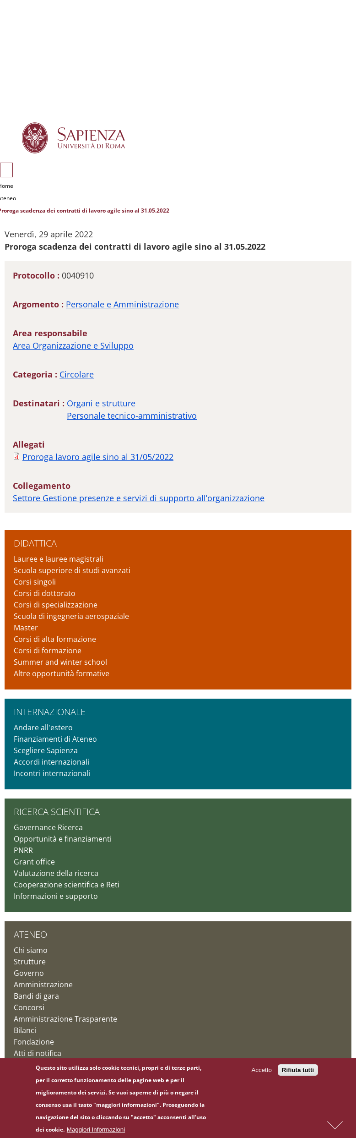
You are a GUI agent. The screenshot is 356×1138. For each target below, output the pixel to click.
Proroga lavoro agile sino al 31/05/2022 (97, 456)
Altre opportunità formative (61, 673)
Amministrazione (43, 984)
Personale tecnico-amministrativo (132, 415)
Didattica (35, 543)
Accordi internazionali (51, 762)
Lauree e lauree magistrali (58, 559)
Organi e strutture (101, 403)
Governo (29, 973)
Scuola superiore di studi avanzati (72, 570)
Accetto (261, 1072)
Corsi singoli (35, 582)
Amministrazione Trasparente (65, 1019)
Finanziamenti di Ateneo (55, 739)
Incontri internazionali (52, 773)
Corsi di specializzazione (55, 605)
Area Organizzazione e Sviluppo (73, 345)
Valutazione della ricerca (56, 873)
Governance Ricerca (48, 827)
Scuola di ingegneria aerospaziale (71, 616)
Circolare (76, 374)
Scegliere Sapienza (46, 750)
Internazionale (50, 712)
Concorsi (29, 1007)
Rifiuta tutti (298, 1072)
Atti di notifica (37, 1053)
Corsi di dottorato (45, 593)
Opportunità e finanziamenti (63, 839)
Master (26, 628)
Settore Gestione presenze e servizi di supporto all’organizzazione (138, 497)
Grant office (34, 862)
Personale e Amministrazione (122, 304)
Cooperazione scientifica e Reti (66, 885)
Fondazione (34, 1042)
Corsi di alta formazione (55, 639)
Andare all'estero (43, 727)
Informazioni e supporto (56, 896)
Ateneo (30, 934)
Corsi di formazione (47, 651)
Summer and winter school (60, 662)
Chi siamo (31, 950)
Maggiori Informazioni (96, 1131)
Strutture (30, 962)
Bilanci (25, 1030)
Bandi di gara (36, 996)
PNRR (23, 850)
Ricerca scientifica (57, 811)
